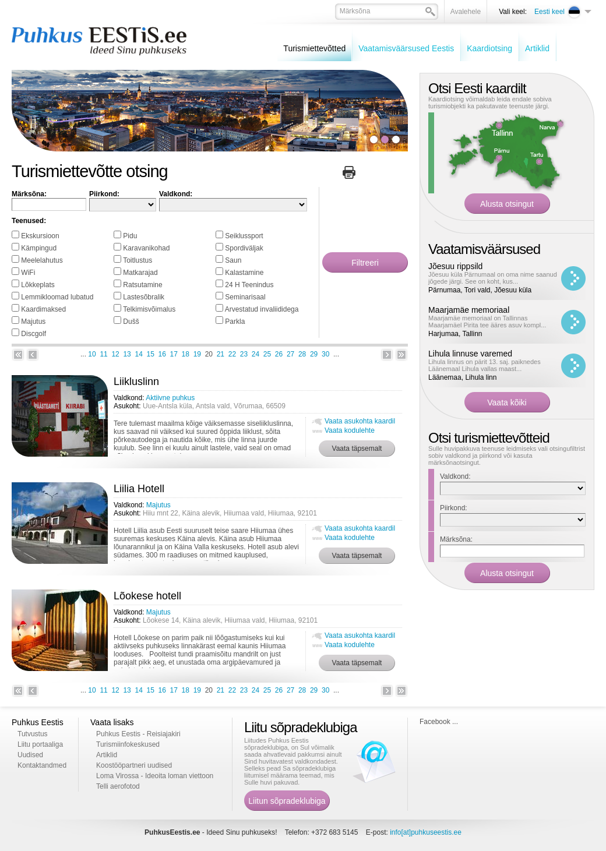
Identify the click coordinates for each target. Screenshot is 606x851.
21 (220, 354)
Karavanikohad (146, 248)
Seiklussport (244, 236)
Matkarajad (140, 273)
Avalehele (465, 12)
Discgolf (33, 334)
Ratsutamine (142, 285)
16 (162, 354)
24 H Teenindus (249, 285)
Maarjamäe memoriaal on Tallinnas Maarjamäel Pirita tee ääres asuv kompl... (487, 322)
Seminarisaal (245, 297)
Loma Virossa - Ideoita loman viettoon (154, 776)
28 (302, 354)
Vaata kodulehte (350, 430)
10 (92, 354)
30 (325, 354)
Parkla (235, 321)
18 (185, 354)
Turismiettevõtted (314, 48)
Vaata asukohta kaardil (360, 421)
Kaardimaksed (43, 309)
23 (244, 354)
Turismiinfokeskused (128, 744)
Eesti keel (549, 12)
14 (138, 354)
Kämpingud (39, 248)
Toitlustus (137, 260)
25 (267, 354)
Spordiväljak (244, 248)
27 (290, 354)
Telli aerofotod (118, 786)
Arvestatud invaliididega (262, 309)
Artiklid (537, 48)
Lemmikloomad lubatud (57, 297)
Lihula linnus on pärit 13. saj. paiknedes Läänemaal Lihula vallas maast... (484, 365)
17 (174, 354)
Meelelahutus (41, 260)
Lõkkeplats (37, 285)
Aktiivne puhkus (170, 398)
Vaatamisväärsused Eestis (406, 48)
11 (103, 354)
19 (197, 354)
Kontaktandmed (41, 765)
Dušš (131, 321)
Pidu (130, 236)
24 (255, 354)
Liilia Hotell (139, 489)
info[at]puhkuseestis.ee (425, 832)
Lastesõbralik (143, 297)
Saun (233, 260)
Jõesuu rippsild (455, 266)
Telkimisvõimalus (149, 309)
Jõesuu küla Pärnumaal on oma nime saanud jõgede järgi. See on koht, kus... (492, 278)
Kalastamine (244, 273)
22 (232, 354)
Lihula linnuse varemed (470, 353)
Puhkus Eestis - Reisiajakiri (138, 734)
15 (150, 354)
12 (115, 354)
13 (127, 354)
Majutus (33, 321)
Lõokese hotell (147, 596)
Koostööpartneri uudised (134, 765)
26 (279, 354)
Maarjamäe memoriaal (468, 310)
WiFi (28, 273)
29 (314, 354)
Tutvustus (32, 734)
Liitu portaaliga (40, 744)
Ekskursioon (40, 236)
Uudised (30, 755)
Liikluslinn (136, 381)
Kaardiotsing (489, 48)
